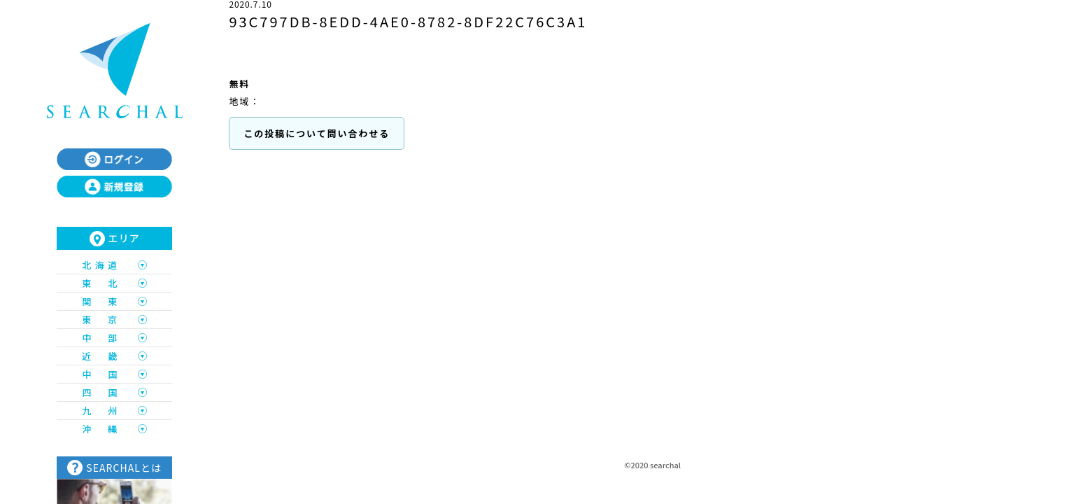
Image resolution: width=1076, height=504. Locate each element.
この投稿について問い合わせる (316, 133)
